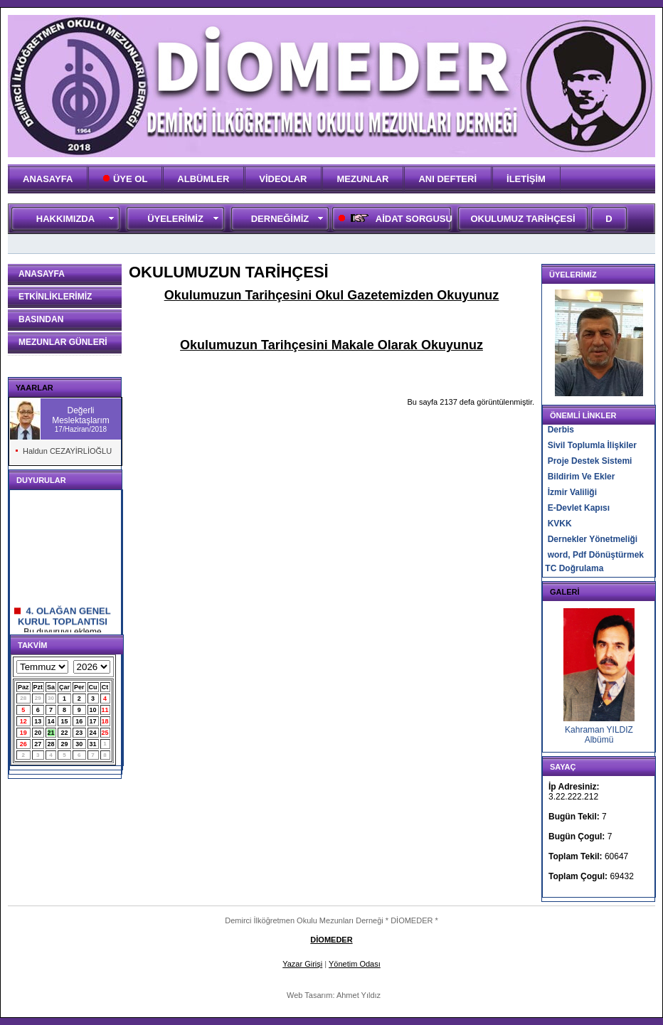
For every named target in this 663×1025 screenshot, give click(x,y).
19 (23, 732)
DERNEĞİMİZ (280, 218)
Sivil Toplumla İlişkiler (592, 445)
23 (79, 732)
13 (37, 721)
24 (93, 732)
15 (64, 721)
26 (23, 744)
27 (37, 744)
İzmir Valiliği (572, 492)
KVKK (560, 524)
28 (23, 698)
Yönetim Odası (355, 964)
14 (51, 721)
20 (37, 732)
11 (105, 709)
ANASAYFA (48, 179)
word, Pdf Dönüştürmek (596, 555)
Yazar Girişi (302, 964)
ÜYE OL (124, 179)
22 (64, 732)
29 (38, 698)
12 (23, 721)
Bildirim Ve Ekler (581, 477)
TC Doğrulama (574, 568)
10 (93, 709)
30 (51, 698)
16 (79, 721)
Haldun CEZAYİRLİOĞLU (67, 451)
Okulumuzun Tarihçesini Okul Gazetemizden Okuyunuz (331, 295)
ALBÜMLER (203, 179)
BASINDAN (40, 319)
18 (105, 721)
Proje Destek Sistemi (590, 461)
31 (93, 744)
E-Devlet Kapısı (579, 508)
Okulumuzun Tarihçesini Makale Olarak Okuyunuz (331, 345)
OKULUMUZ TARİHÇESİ (522, 218)
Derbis (561, 430)
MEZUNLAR (362, 179)
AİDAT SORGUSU (394, 218)
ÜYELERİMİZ (175, 218)
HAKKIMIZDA (65, 218)
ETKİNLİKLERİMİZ (55, 297)
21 (51, 732)
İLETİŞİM (526, 179)
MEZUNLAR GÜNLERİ (62, 342)
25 (105, 732)
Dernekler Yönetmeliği (593, 539)
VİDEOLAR (283, 179)
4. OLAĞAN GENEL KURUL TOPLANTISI (62, 621)
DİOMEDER (331, 939)
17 (93, 721)
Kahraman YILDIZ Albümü (599, 735)
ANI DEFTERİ (447, 179)
